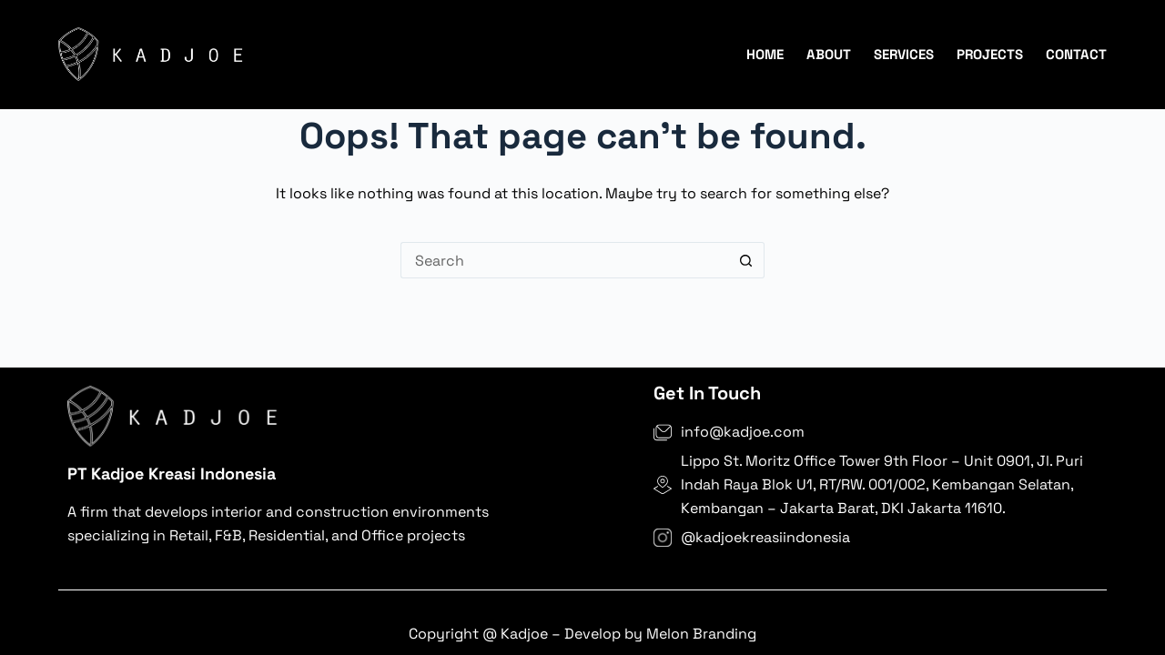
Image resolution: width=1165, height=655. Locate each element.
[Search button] (746, 260)
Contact (1076, 54)
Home (765, 54)
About (828, 54)
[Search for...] (564, 260)
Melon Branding (699, 633)
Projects (990, 54)
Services (904, 54)
